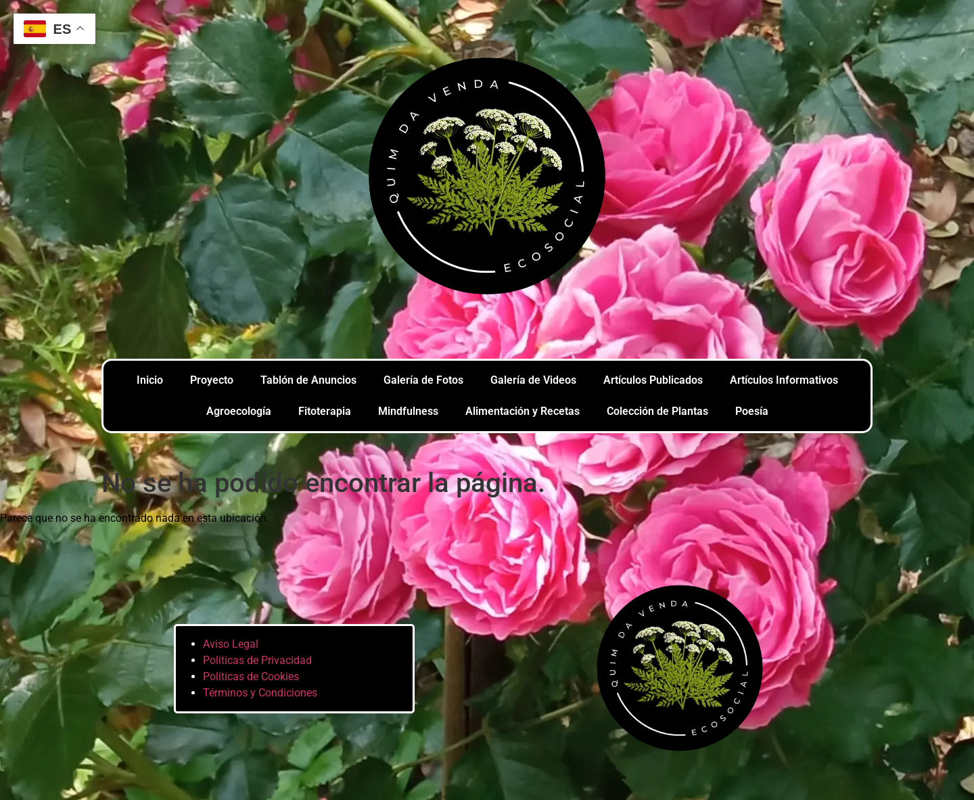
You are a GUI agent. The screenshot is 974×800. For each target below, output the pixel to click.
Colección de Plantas (657, 411)
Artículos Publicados (653, 380)
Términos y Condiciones (260, 692)
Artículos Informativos (784, 380)
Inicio (150, 380)
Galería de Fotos (423, 380)
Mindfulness (408, 411)
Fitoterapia (324, 411)
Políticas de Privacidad (257, 660)
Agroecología (238, 411)
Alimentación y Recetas (522, 411)
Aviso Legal (230, 644)
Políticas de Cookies (251, 676)
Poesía (751, 411)
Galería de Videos (533, 380)
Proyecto (211, 380)
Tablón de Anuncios (308, 380)
